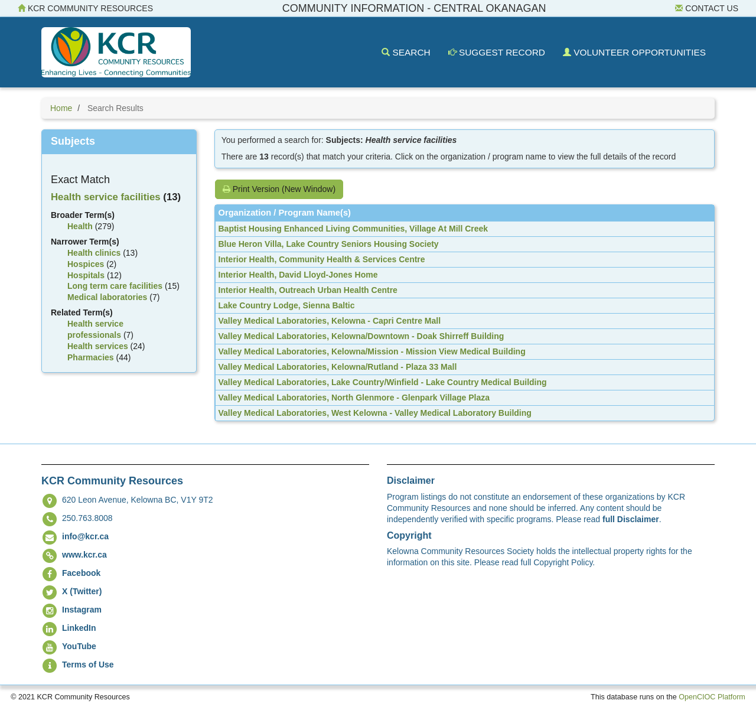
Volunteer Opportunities (634, 52)
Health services (97, 346)
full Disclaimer (630, 519)
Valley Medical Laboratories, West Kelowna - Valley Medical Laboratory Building (375, 413)
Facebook (81, 573)
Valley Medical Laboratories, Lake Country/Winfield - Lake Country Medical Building (383, 382)
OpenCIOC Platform (712, 697)
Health (80, 226)
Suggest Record (496, 52)
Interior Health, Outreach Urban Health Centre (308, 290)
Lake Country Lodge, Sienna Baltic (287, 305)
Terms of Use (88, 664)
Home (61, 108)
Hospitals (86, 275)
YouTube (79, 646)
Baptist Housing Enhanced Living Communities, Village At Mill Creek (353, 228)
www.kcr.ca (84, 554)
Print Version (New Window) (279, 189)
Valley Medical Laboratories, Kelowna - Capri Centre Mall (330, 320)
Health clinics (93, 253)
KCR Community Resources (85, 8)
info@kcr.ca (85, 536)
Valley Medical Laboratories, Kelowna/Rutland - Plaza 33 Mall (338, 367)
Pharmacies (90, 357)
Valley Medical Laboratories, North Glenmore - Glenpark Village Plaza (354, 397)
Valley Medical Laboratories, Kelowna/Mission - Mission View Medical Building (372, 351)
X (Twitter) (82, 591)
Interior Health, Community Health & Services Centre (322, 259)
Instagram (82, 609)
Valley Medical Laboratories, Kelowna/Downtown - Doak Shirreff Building (361, 336)
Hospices (85, 264)
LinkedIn (79, 628)
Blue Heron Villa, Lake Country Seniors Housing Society (329, 244)
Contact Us (706, 8)
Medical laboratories (107, 297)
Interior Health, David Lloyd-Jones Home (298, 274)
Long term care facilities (114, 286)
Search (406, 52)
